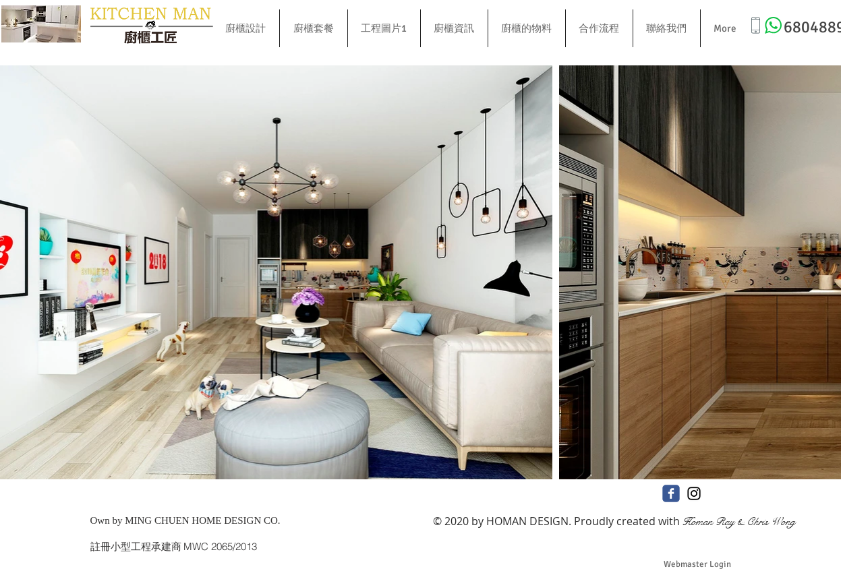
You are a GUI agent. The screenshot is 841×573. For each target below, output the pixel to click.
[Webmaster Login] (697, 564)
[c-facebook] (671, 493)
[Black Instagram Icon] (694, 493)
